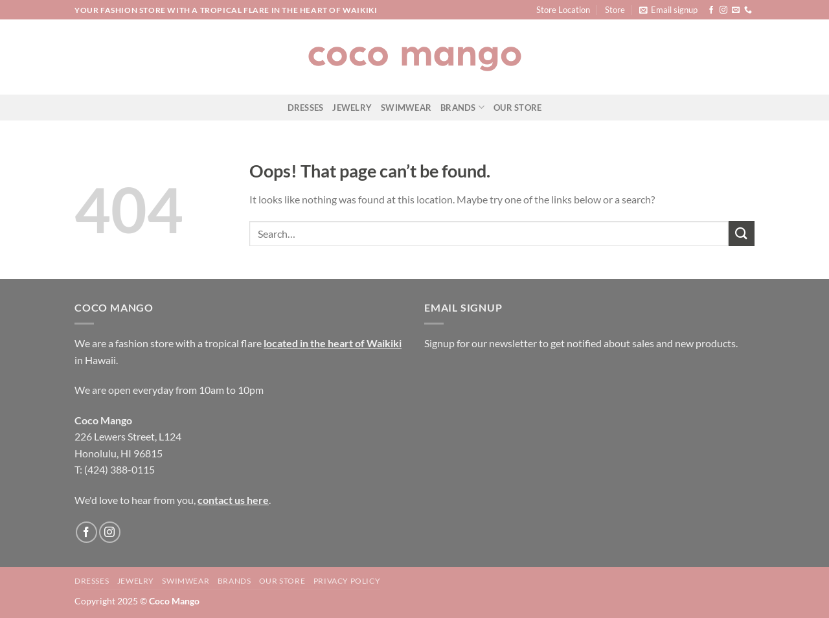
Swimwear (406, 107)
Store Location (563, 10)
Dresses (306, 107)
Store (615, 10)
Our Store (517, 107)
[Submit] (742, 233)
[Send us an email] (736, 10)
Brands (462, 107)
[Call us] (748, 10)
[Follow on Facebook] (711, 10)
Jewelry (352, 107)
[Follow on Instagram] (723, 10)
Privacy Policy (347, 581)
